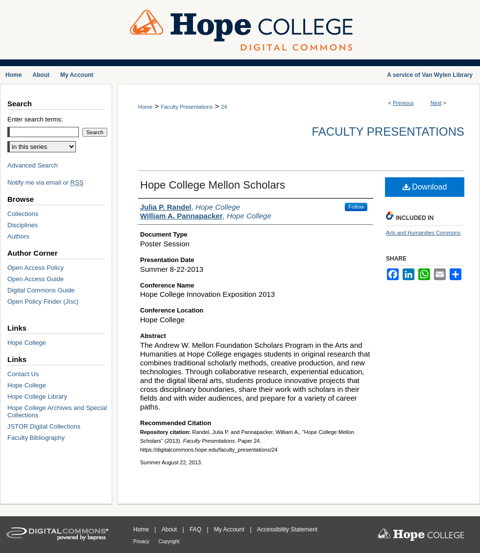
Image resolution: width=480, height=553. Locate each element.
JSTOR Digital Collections (43, 426)
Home (145, 107)
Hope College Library (37, 396)
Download (425, 187)
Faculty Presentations (187, 107)
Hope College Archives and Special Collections (57, 411)
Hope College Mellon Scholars (212, 185)
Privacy (142, 541)
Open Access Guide (35, 279)
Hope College (26, 342)
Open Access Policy (35, 267)
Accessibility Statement (287, 529)
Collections (23, 213)
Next (436, 103)
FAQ (196, 529)
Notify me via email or (45, 182)
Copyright (169, 541)
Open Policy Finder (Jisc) (42, 301)
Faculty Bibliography (36, 437)
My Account (230, 529)
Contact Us (23, 374)
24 (224, 107)
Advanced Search (32, 165)
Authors (18, 236)
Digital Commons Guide (40, 290)
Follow (356, 207)
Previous (403, 103)
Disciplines (22, 225)
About (170, 529)
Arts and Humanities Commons (423, 233)
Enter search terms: (35, 119)
